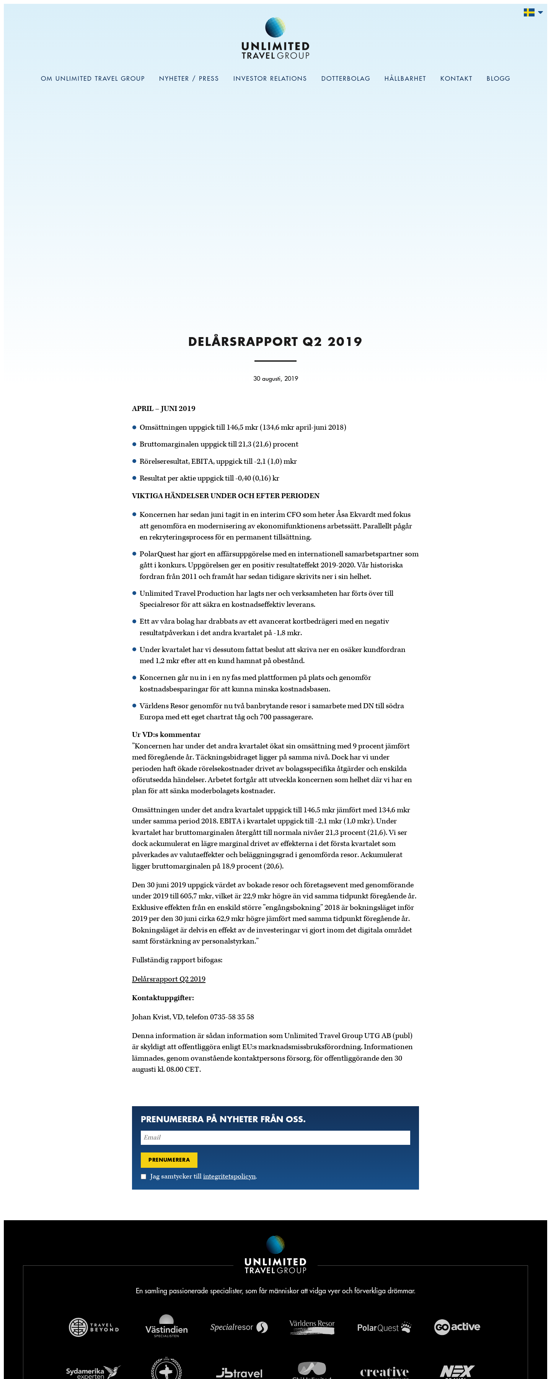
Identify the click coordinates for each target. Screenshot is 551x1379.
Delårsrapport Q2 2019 (168, 979)
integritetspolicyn (229, 1176)
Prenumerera (169, 1160)
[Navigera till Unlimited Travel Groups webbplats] (275, 1256)
